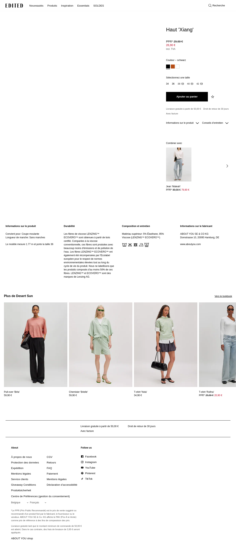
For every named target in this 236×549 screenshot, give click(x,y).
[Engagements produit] (197, 111)
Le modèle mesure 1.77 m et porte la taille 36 (29, 244)
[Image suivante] (227, 165)
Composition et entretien (136, 226)
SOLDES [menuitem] (98, 5)
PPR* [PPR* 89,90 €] (177, 190)
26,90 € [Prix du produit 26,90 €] (170, 45)
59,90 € (8, 395)
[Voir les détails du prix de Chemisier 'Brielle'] (100, 395)
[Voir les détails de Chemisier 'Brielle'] (100, 344)
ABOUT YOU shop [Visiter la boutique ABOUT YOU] (22, 538)
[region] (31, 251)
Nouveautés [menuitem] (36, 5)
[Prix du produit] (197, 45)
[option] (168, 67)
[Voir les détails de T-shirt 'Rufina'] (206, 392)
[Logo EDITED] (14, 6)
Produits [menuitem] (52, 5)
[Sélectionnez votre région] (20, 503)
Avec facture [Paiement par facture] (172, 113)
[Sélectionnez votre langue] (39, 503)
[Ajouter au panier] (187, 96)
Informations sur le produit (182, 123)
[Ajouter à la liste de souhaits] (213, 96)
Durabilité (69, 226)
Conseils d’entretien (215, 123)
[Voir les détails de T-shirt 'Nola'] (165, 344)
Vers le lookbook (223, 296)
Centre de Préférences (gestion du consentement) (40, 496)
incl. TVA (170, 49)
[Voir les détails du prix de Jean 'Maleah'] (178, 190)
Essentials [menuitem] (83, 5)
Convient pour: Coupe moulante (22, 234)
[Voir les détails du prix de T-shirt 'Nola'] (165, 395)
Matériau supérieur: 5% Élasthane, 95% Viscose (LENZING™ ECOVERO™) (143, 236)
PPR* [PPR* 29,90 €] (174, 41)
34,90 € (138, 395)
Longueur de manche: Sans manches (25, 237)
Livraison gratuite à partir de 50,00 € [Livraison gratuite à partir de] (183, 109)
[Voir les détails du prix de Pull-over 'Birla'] (35, 395)
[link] (14, 449)
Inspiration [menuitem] (67, 5)
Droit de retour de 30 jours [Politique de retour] (216, 109)
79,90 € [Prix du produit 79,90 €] (185, 190)
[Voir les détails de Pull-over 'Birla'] (35, 344)
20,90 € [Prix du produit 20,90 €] (218, 395)
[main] (118, 251)
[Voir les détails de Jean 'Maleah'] (178, 164)
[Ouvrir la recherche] (216, 6)
